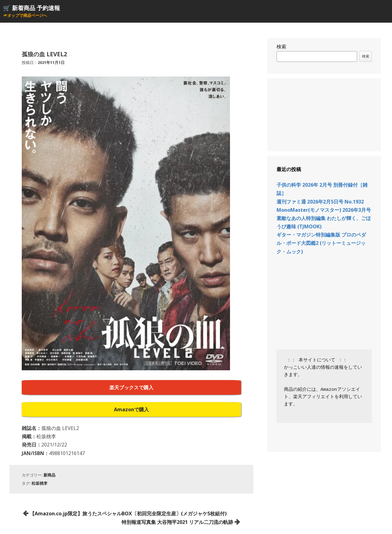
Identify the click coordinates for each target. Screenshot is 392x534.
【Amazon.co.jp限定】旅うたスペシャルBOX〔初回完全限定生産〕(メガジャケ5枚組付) (128, 513)
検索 (281, 46)
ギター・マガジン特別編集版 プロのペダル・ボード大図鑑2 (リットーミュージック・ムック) (321, 243)
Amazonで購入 (131, 409)
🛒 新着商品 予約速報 (31, 8)
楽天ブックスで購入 (131, 387)
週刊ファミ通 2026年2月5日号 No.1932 (320, 201)
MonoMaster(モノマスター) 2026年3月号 (324, 210)
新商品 (49, 475)
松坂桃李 (39, 483)
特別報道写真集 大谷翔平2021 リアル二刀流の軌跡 (177, 522)
